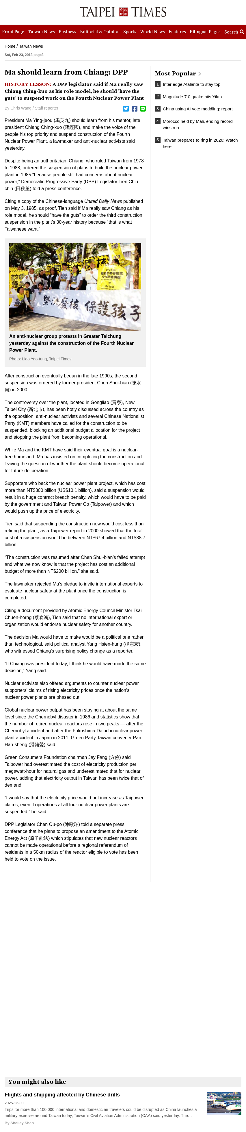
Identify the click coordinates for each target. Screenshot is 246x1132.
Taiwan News (31, 46)
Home (10, 46)
